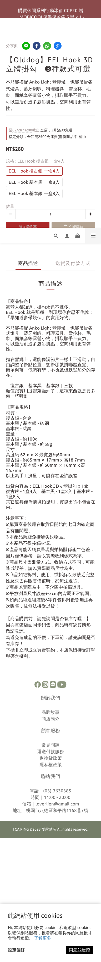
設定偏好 (16, 950)
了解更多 (42, 938)
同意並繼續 (79, 950)
